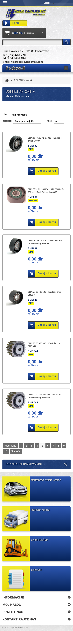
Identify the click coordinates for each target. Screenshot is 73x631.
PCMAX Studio (23, 628)
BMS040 (32, 299)
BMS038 (32, 197)
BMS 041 (33, 351)
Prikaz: (49, 121)
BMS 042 (33, 402)
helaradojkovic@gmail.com (27, 61)
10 (5, 451)
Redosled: (7, 121)
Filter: (4, 114)
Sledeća (15, 451)
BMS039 (32, 248)
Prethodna (10, 445)
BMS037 (32, 145)
